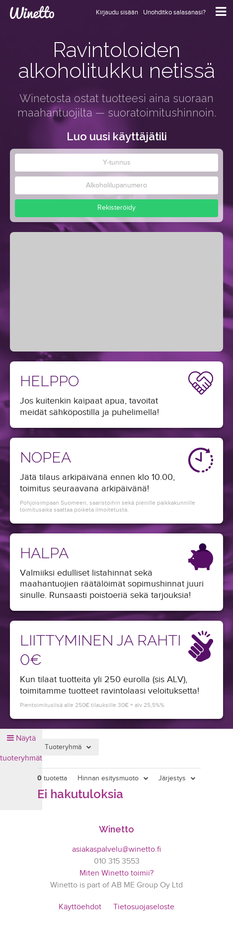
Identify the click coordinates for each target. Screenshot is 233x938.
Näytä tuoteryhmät (21, 748)
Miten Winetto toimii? (116, 873)
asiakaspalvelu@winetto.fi (116, 849)
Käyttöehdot (80, 907)
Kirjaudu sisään (117, 12)
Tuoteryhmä (63, 747)
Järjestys (172, 778)
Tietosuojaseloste (143, 907)
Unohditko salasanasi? (174, 12)
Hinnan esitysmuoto (108, 778)
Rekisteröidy (116, 208)
